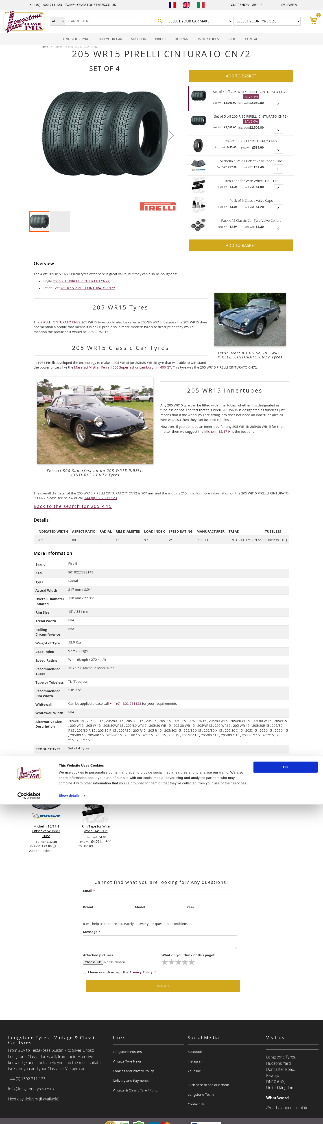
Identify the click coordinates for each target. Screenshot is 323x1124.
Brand (88, 907)
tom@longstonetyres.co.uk (90, 4)
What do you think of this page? (188, 955)
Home (44, 47)
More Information (53, 553)
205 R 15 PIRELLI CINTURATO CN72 (87, 288)
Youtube (194, 1071)
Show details (69, 1115)
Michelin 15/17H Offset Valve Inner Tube (46, 831)
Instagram (196, 1061)
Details (41, 520)
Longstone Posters (127, 1051)
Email (89, 890)
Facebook (195, 1051)
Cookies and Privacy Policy (133, 1071)
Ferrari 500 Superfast (117, 367)
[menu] (161, 39)
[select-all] (93, 781)
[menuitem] (76, 39)
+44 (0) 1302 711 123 (46, 4)
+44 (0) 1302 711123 (125, 703)
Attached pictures (98, 955)
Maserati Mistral (86, 367)
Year (190, 907)
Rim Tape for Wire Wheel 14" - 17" (96, 828)
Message (91, 931)
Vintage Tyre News (127, 1061)
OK (285, 1087)
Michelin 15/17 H (217, 431)
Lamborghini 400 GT (155, 367)
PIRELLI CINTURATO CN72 (60, 322)
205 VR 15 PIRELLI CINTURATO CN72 (81, 281)
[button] (258, 4)
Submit (163, 986)
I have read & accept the (118, 972)
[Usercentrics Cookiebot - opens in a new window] (29, 1115)
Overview (44, 263)
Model (140, 907)
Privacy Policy (141, 972)
